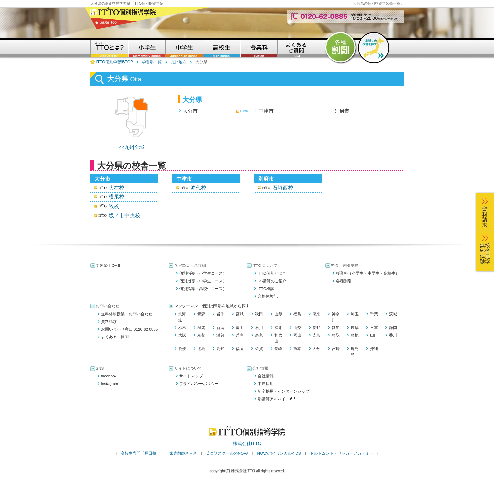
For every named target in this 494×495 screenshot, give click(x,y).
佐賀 (259, 348)
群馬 (201, 327)
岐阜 (355, 327)
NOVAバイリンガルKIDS (279, 453)
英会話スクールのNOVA (227, 453)
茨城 (393, 314)
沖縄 (374, 348)
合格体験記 (268, 296)
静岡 (393, 327)
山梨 (297, 327)
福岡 (240, 348)
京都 (201, 335)
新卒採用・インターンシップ (283, 391)
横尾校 (116, 197)
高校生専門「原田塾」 (140, 453)
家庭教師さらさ (183, 453)
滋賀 (220, 335)
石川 (259, 327)
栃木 (182, 327)
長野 (316, 327)
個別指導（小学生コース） (203, 273)
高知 (220, 348)
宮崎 (336, 348)
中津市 (266, 111)
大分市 (190, 111)
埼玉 (355, 314)
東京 (316, 314)
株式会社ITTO (247, 443)
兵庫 (240, 335)
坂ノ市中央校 (124, 215)
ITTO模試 (266, 288)
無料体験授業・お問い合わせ (126, 314)
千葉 (374, 314)
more (245, 110)
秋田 (259, 314)
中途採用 (268, 383)
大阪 (182, 335)
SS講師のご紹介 (272, 281)
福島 (297, 314)
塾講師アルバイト (276, 399)
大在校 (116, 188)
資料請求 (109, 321)
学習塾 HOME (108, 265)
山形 (278, 314)
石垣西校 (282, 188)
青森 (201, 314)
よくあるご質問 (115, 337)
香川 (393, 335)
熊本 (297, 348)
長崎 (278, 348)
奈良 (259, 335)
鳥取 (336, 335)
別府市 (342, 111)
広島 (316, 335)
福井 (278, 327)
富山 (240, 327)
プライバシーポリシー (199, 383)
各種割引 (344, 281)
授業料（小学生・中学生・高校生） (367, 273)
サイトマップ (191, 376)
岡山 (297, 335)
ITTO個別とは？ (272, 273)
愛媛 (182, 348)
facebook (109, 376)
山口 (374, 335)
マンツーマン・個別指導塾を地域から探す (211, 306)
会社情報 (266, 376)
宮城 (240, 314)
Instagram (109, 383)
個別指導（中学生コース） (203, 281)
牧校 (114, 206)
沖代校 (198, 188)
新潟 (220, 327)
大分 (316, 348)
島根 (355, 335)
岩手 (220, 314)
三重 (374, 327)
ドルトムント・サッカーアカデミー (341, 453)
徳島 (201, 348)
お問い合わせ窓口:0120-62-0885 (129, 329)
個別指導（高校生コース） (203, 288)
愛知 (336, 327)
